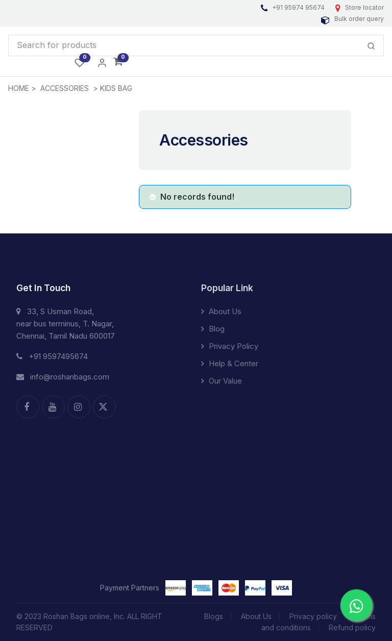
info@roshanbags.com (62, 377)
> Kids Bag (112, 88)
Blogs (213, 616)
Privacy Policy (229, 346)
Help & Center (229, 363)
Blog (213, 329)
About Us (221, 311)
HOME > (22, 88)
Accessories (64, 88)
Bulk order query (352, 18)
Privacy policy (313, 616)
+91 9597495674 (52, 356)
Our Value (221, 381)
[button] (118, 62)
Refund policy (352, 627)
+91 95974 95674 (293, 7)
